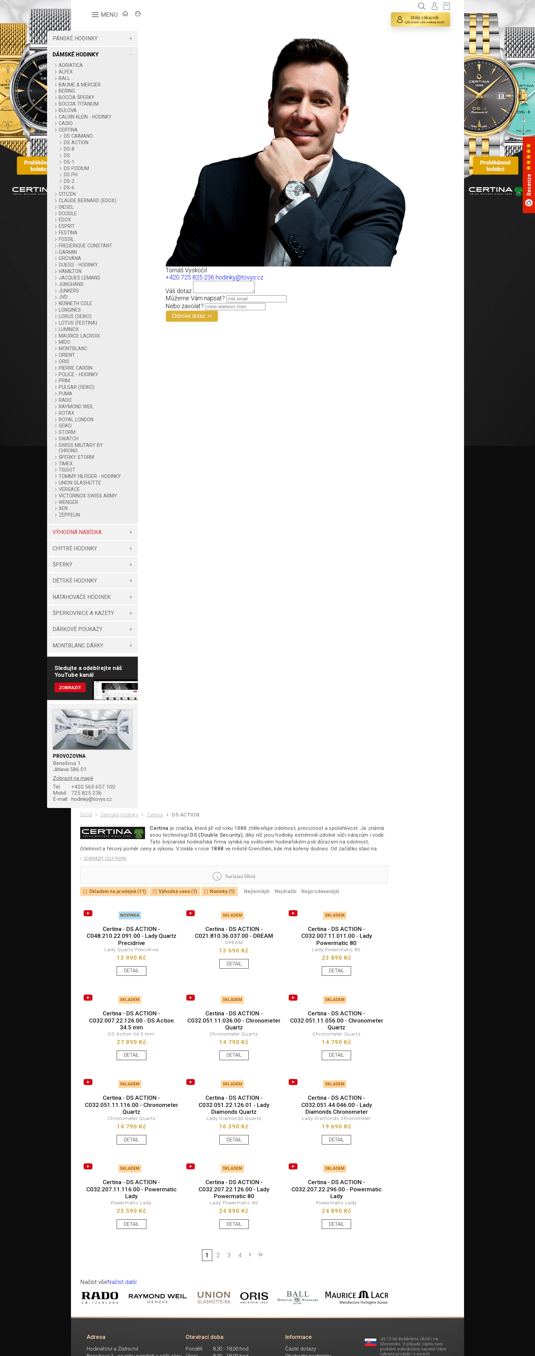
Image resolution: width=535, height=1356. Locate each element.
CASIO (93, 123)
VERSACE (96, 500)
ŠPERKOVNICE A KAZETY (110, 629)
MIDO (92, 347)
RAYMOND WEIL (103, 412)
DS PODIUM (103, 168)
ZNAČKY (165, 15)
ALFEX (93, 71)
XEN (90, 525)
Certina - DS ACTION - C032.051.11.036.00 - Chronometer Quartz (222, 1049)
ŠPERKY (90, 581)
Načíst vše (95, 1321)
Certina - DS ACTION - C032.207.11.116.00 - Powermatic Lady (128, 1225)
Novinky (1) (233, 914)
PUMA (93, 399)
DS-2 (96, 181)
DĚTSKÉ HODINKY (102, 597)
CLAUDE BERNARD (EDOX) (106, 203)
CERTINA (95, 130)
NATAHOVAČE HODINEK (109, 613)
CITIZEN (94, 194)
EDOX (92, 225)
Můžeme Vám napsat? (210, 300)
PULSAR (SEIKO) (104, 392)
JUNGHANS (98, 289)
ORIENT (94, 360)
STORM (94, 437)
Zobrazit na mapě (101, 795)
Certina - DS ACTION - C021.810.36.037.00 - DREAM (222, 957)
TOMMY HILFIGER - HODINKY (107, 484)
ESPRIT (94, 231)
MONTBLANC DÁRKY (105, 662)
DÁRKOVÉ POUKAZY (105, 645)
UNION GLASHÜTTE (107, 493)
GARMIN (95, 257)
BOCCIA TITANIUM (106, 104)
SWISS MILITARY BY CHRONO (108, 453)
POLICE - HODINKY (106, 380)
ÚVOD (131, 15)
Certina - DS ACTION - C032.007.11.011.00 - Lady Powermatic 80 (317, 961)
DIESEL (93, 212)
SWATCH (96, 444)
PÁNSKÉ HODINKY (102, 38)
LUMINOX (96, 335)
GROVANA (97, 263)
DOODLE (95, 219)
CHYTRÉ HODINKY (102, 565)
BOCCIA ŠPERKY (104, 97)
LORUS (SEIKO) (102, 322)
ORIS (91, 367)
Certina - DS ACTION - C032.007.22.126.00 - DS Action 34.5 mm (128, 1049)
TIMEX (93, 469)
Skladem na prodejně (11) (120, 914)
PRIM (92, 386)
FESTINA (95, 238)
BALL (92, 78)
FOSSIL (94, 244)
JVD (90, 302)
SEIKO (92, 431)
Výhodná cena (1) (185, 914)
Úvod (87, 834)
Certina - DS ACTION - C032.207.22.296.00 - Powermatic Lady (317, 1225)
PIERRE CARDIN (103, 373)
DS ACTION (103, 142)
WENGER (96, 518)
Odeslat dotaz (207, 318)
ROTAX (94, 418)
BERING (94, 91)
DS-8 (96, 149)
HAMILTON (97, 276)
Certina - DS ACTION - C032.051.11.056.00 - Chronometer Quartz (317, 1049)
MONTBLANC (100, 354)
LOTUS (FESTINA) (105, 328)
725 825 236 (105, 811)
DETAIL (127, 997)
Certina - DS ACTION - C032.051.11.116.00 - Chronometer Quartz (128, 1137)
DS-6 (96, 187)
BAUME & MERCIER (107, 84)
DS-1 (96, 162)
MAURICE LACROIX (107, 341)
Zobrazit (98, 705)
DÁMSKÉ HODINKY (103, 54)
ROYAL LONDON (103, 425)
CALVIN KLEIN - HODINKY (112, 117)
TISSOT (94, 475)
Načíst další (124, 1321)
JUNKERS (96, 296)
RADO (92, 405)
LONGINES (97, 315)
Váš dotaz (193, 293)
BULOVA (95, 110)
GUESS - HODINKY (106, 270)
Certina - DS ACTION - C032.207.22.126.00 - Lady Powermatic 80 (223, 1225)
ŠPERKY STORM (104, 462)
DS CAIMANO (105, 136)
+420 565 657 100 (112, 805)
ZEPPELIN (96, 531)
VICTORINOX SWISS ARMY (108, 509)
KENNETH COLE (103, 309)
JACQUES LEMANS (107, 283)
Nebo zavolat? (199, 308)
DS (94, 155)
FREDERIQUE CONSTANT (113, 251)
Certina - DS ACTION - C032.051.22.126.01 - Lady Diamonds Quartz (223, 1137)
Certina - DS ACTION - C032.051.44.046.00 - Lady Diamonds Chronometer (317, 1137)
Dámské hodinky (121, 834)
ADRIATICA (98, 65)
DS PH (98, 174)
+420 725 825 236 (204, 277)
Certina (158, 834)
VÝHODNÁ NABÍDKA (104, 548)
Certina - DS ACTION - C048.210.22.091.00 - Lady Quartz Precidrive (128, 961)
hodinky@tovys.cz (112, 817)
